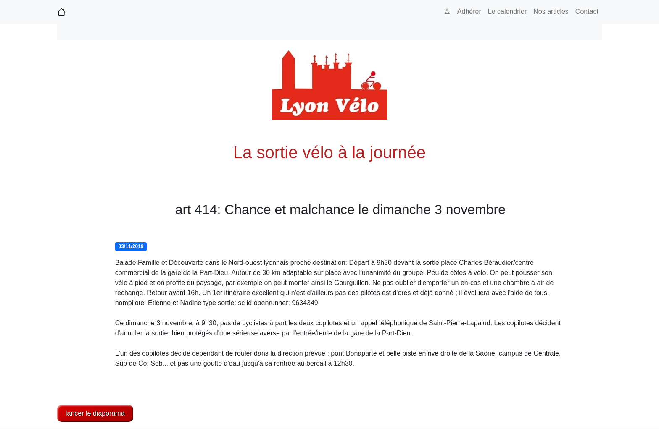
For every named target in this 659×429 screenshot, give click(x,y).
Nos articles (551, 11)
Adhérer (469, 11)
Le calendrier (507, 11)
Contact (586, 11)
